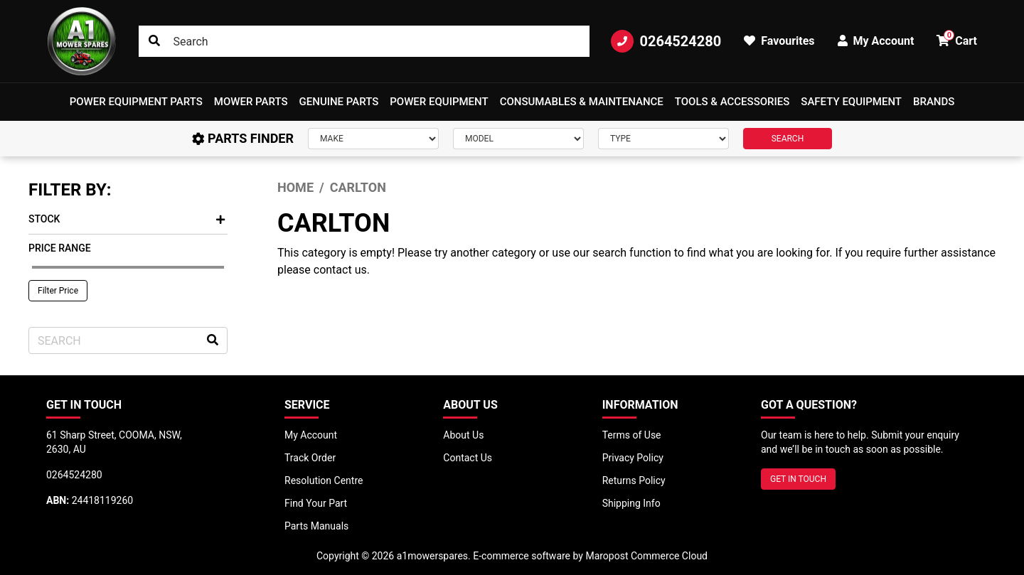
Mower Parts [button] (251, 101)
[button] (136, 102)
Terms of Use (631, 435)
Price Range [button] (59, 248)
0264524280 (666, 41)
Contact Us (467, 457)
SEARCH (788, 139)
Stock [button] (126, 219)
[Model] (518, 138)
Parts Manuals (316, 526)
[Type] (663, 138)
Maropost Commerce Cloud (646, 555)
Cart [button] (957, 39)
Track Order (310, 457)
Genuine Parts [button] (339, 101)
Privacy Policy (632, 457)
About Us (463, 435)
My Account (310, 435)
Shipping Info (631, 503)
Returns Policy (634, 480)
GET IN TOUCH (798, 479)
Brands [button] (933, 101)
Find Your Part (315, 503)
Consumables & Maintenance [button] (581, 101)
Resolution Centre (323, 480)
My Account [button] (876, 41)
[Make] (373, 138)
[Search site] (154, 41)
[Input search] (364, 41)
